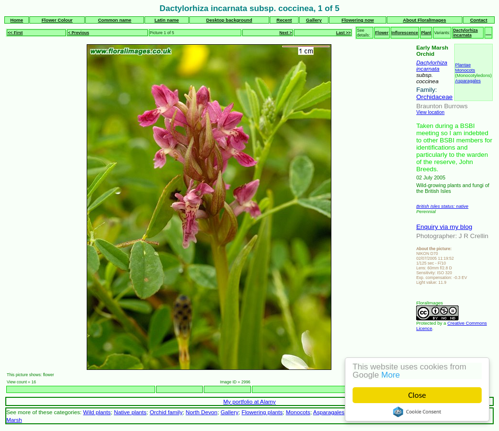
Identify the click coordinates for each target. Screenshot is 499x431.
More (390, 375)
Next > (285, 32)
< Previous (78, 32)
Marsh (14, 420)
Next (406, 389)
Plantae (463, 64)
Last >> (343, 32)
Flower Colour (57, 20)
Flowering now (357, 20)
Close (417, 395)
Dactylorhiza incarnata (465, 33)
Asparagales (468, 80)
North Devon (202, 412)
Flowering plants (262, 412)
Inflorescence (405, 32)
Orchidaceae (434, 97)
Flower (382, 32)
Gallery (314, 20)
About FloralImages (424, 20)
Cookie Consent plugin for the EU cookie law (417, 411)
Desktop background (229, 20)
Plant (426, 32)
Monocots (465, 70)
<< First (15, 32)
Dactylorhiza (431, 62)
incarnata (427, 68)
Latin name (167, 20)
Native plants (130, 412)
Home (16, 20)
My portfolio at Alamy (249, 401)
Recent (284, 20)
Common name (114, 20)
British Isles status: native (442, 206)
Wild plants (97, 412)
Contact (478, 20)
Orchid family (166, 412)
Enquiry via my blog (444, 226)
